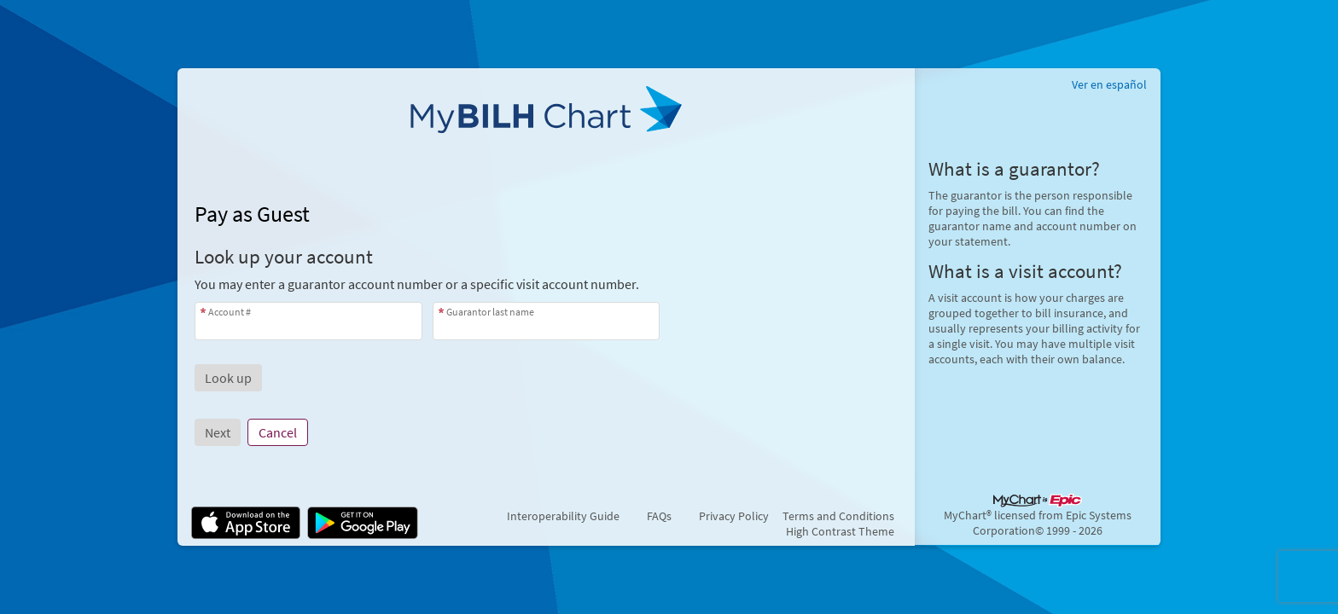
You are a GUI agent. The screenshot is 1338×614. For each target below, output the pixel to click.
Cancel (278, 432)
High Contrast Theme (840, 531)
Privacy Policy (734, 516)
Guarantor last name (490, 311)
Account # (229, 311)
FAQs (659, 516)
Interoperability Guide (563, 516)
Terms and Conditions (838, 516)
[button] (228, 377)
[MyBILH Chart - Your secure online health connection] (546, 116)
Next (217, 432)
